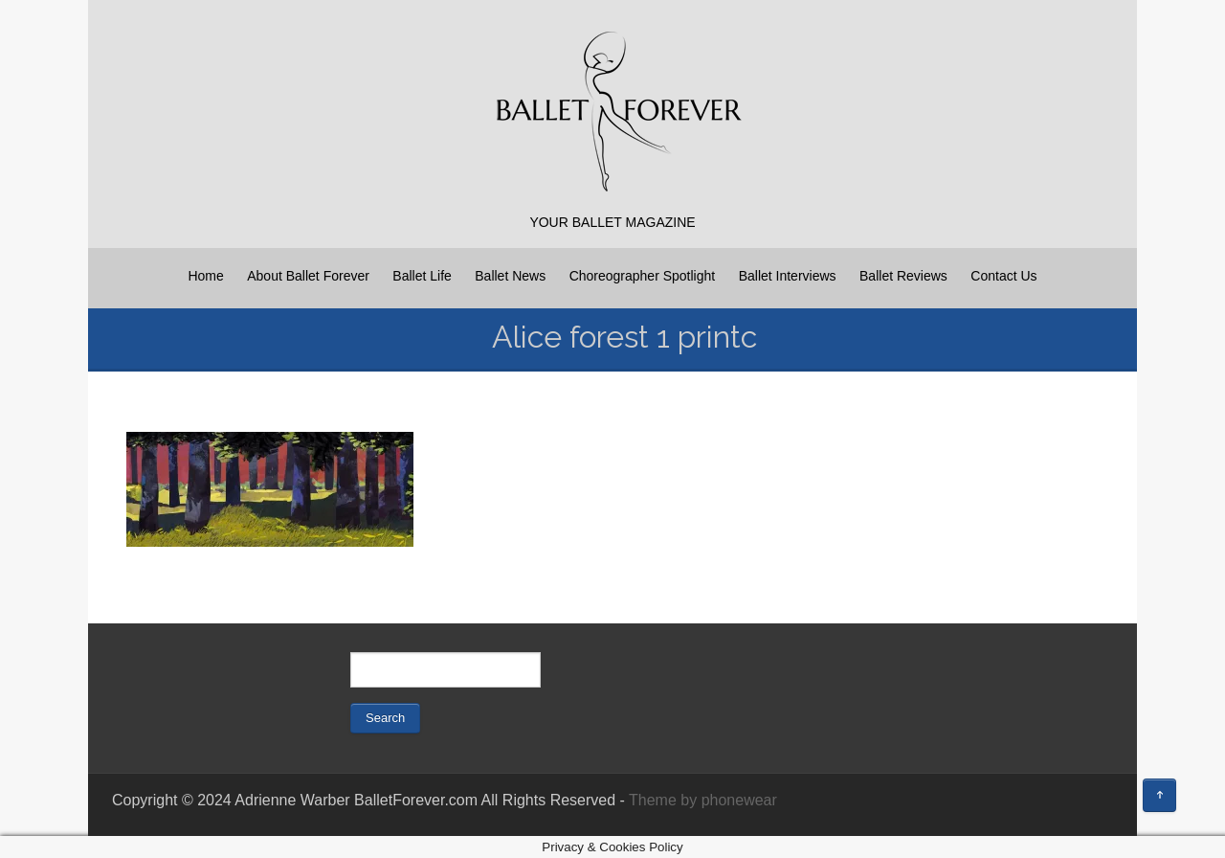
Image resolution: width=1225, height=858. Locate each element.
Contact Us (1003, 275)
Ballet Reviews (903, 275)
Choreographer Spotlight (642, 275)
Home (205, 275)
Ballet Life (421, 275)
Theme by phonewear (703, 800)
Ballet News (510, 275)
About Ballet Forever (308, 275)
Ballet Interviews (787, 275)
